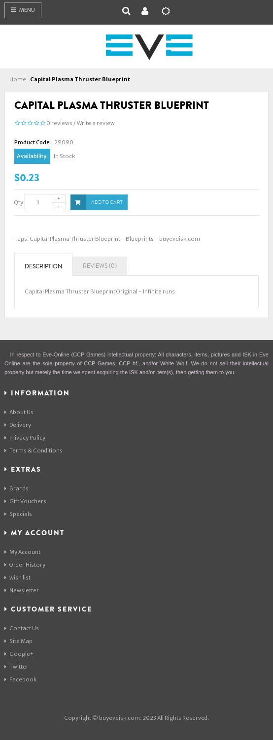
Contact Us (21, 628)
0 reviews (59, 123)
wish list (17, 577)
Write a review (96, 123)
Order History (24, 564)
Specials (18, 514)
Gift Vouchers (25, 501)
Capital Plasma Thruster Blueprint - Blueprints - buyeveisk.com (115, 238)
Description (43, 266)
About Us (19, 412)
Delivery (17, 424)
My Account (22, 551)
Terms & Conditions (33, 450)
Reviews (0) (100, 266)
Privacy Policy (24, 437)
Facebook (20, 679)
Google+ (19, 653)
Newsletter (21, 590)
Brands (16, 488)
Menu (23, 9)
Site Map (18, 641)
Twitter (16, 666)
